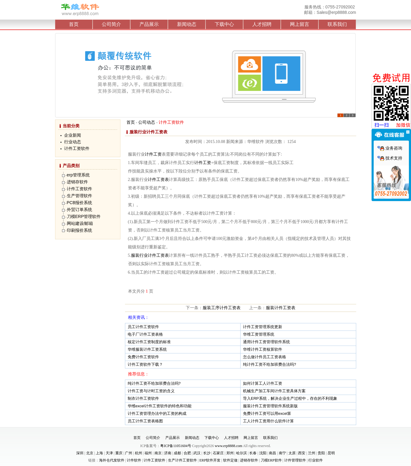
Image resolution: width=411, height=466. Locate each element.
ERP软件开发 (209, 460)
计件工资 (153, 154)
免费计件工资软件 (143, 357)
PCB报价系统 (79, 202)
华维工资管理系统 (258, 334)
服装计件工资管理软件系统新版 (270, 406)
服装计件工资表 (280, 308)
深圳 (79, 453)
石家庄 (218, 453)
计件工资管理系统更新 (262, 327)
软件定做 (230, 460)
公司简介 (111, 24)
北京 (89, 453)
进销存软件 (77, 181)
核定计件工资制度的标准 (149, 342)
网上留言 (299, 24)
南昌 (272, 453)
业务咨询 (389, 148)
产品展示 (149, 24)
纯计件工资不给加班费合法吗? (269, 364)
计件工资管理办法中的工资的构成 (157, 413)
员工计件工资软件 (143, 327)
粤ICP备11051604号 (175, 446)
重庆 (119, 453)
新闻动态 (186, 24)
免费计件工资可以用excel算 (267, 413)
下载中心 (224, 24)
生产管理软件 (79, 195)
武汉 (197, 453)
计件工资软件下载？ (145, 364)
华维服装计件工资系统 (147, 349)
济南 (167, 453)
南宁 (282, 453)
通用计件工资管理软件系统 (266, 342)
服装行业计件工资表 (150, 255)
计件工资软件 (76, 148)
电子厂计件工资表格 (145, 334)
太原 (292, 453)
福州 (148, 453)
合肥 (187, 453)
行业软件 (315, 460)
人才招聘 (262, 24)
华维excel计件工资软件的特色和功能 (159, 406)
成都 (177, 453)
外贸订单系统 (79, 209)
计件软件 (134, 460)
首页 (74, 24)
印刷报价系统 (79, 230)
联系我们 (337, 24)
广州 (128, 453)
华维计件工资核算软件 (262, 349)
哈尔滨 (241, 453)
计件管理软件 (295, 460)
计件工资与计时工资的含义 (151, 391)
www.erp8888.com (228, 446)
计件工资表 (158, 179)
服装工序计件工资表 (222, 308)
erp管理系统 (78, 174)
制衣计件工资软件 (143, 398)
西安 (301, 453)
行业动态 (72, 142)
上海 (99, 453)
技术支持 (389, 158)
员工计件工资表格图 (145, 421)
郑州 (230, 453)
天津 (109, 453)
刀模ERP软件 (271, 460)
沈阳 (262, 453)
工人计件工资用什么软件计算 (268, 421)
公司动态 (146, 122)
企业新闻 (72, 135)
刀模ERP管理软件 (84, 216)
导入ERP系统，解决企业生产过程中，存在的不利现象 (290, 398)
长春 (253, 453)
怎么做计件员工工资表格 (264, 357)
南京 (158, 453)
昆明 (331, 453)
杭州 (138, 453)
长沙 (206, 453)
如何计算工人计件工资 (262, 383)
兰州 (311, 453)
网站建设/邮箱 (80, 223)
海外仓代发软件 (111, 460)
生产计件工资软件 (182, 460)
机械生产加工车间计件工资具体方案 (274, 391)
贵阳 (321, 453)
